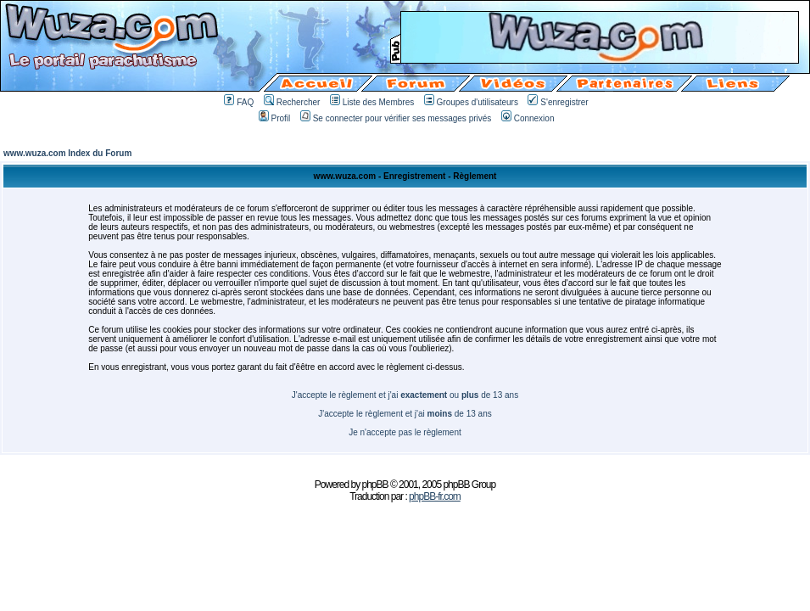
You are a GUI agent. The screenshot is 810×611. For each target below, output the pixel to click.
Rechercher (292, 102)
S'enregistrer (558, 102)
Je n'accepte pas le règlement (405, 432)
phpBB (375, 484)
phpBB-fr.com (435, 496)
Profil (275, 118)
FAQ (239, 102)
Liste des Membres (372, 102)
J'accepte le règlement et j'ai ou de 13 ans (405, 395)
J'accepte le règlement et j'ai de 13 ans (405, 413)
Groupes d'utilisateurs (471, 102)
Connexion (528, 118)
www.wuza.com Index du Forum (67, 153)
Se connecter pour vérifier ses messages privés (396, 118)
